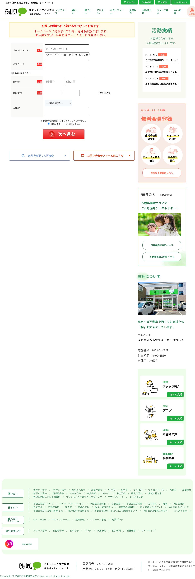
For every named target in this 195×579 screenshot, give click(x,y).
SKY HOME (39, 519)
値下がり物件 (40, 493)
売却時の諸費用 (126, 507)
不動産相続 (178, 503)
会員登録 (91, 493)
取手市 (124, 489)
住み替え (152, 503)
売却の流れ (83, 507)
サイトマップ (148, 530)
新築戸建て (96, 489)
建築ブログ (117, 519)
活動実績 (116, 503)
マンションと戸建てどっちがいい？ (84, 496)
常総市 (173, 489)
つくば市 (137, 489)
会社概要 (131, 530)
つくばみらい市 (156, 489)
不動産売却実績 (134, 503)
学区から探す (59, 489)
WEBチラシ (75, 493)
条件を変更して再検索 (38, 155)
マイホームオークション (71, 503)
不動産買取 (53, 507)
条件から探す (40, 489)
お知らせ (74, 530)
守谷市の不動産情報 (24, 576)
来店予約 (120, 493)
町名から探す (78, 489)
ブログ (87, 530)
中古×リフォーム (61, 519)
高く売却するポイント (151, 507)
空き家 (68, 507)
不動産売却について (43, 503)
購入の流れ (137, 493)
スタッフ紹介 (40, 530)
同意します (54, 123)
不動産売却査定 (98, 503)
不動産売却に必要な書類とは (48, 510)
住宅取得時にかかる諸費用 (46, 496)
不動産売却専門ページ (162, 245)
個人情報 (116, 530)
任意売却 (37, 507)
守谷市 (111, 489)
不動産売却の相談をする (161, 256)
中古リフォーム (116, 496)
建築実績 (79, 519)
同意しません (73, 123)
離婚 (165, 503)
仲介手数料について (178, 507)
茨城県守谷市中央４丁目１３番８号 (161, 340)
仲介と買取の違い (104, 507)
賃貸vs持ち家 (155, 493)
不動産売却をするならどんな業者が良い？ (115, 510)
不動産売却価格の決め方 (155, 510)
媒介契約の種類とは (78, 510)
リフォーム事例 (98, 519)
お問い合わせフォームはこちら (102, 155)
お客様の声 (58, 530)
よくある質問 (136, 496)
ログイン (106, 493)
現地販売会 (58, 493)
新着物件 (186, 489)
